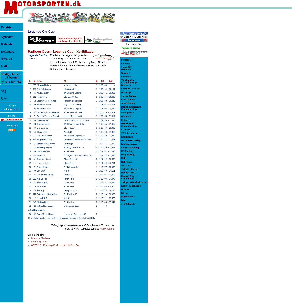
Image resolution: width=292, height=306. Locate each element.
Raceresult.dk (107, 228)
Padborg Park (39, 241)
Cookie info (11, 125)
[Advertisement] (167, 67)
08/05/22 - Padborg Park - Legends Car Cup (55, 245)
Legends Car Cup (41, 31)
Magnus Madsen (40, 238)
